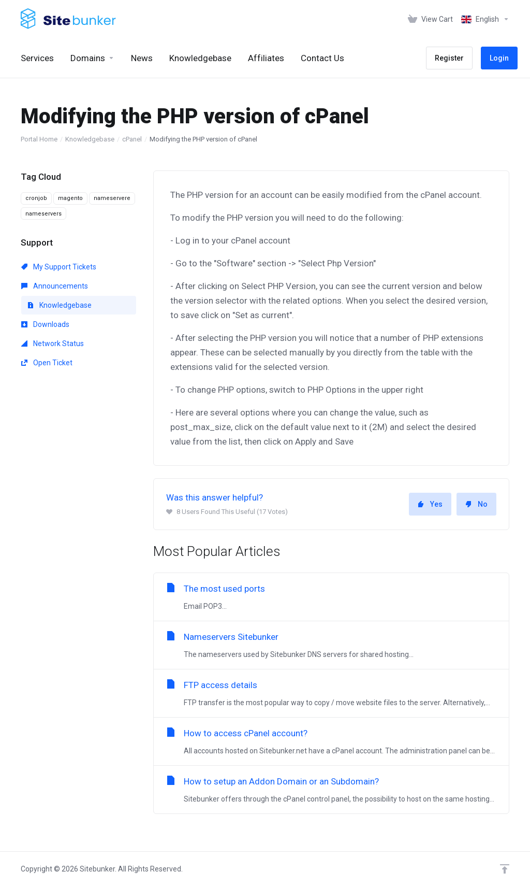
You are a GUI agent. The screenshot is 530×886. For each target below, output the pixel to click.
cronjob (36, 198)
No (476, 504)
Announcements (54, 286)
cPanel (132, 139)
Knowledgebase (89, 139)
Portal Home (39, 139)
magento (70, 198)
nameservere (112, 198)
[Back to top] (505, 869)
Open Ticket (46, 363)
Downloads (45, 324)
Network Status (52, 343)
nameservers (43, 213)
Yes (430, 504)
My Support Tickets (58, 267)
